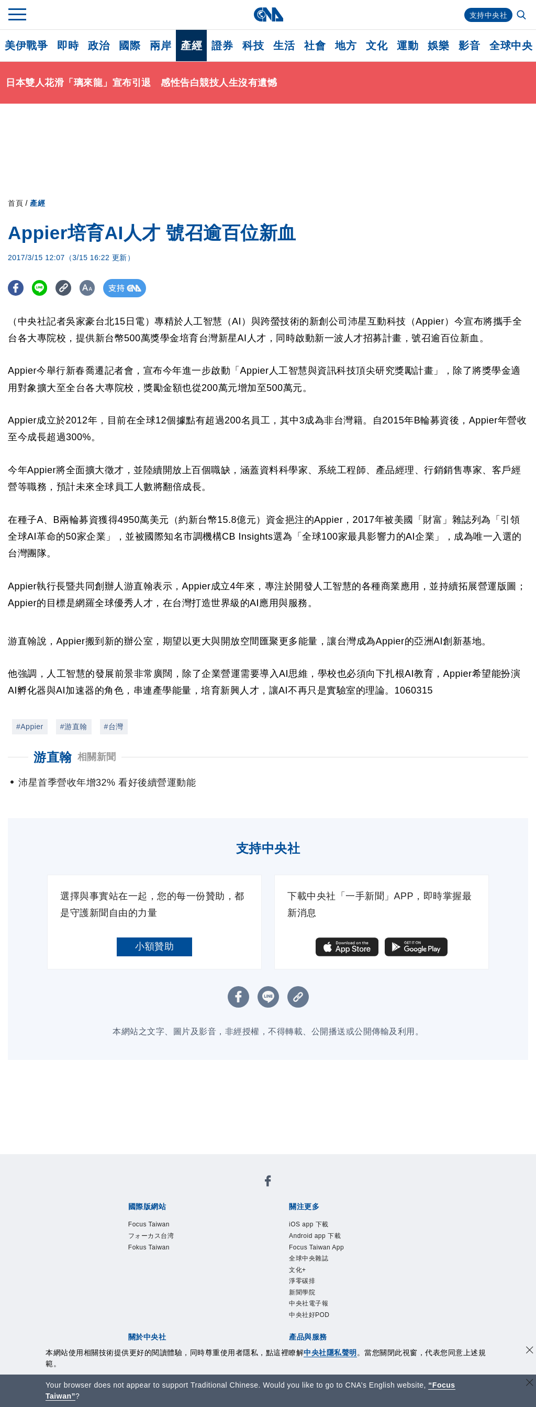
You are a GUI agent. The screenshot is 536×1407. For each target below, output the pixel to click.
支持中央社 (486, 14)
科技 (253, 45)
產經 (191, 45)
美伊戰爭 (26, 45)
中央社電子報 (318, 1325)
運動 (407, 45)
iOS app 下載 (318, 1226)
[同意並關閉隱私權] (529, 1351)
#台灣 (114, 726)
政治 (98, 45)
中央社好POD (319, 1339)
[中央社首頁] (268, 14)
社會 (315, 45)
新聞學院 (308, 1310)
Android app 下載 (327, 1240)
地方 (345, 45)
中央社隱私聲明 (330, 1352)
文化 (376, 45)
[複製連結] (70, 288)
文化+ (301, 1282)
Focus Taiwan (158, 1226)
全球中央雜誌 (318, 1268)
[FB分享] (17, 288)
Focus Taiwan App (329, 1254)
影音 (469, 45)
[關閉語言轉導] (529, 1383)
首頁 (15, 203)
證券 (222, 45)
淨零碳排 (308, 1296)
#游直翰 (73, 726)
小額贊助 (154, 946)
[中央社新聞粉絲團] (268, 1183)
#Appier (29, 726)
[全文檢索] (522, 15)
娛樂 (438, 45)
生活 (284, 45)
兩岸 (160, 45)
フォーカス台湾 (162, 1240)
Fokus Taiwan (158, 1254)
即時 (68, 45)
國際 (129, 45)
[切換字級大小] (97, 288)
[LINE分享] (44, 288)
